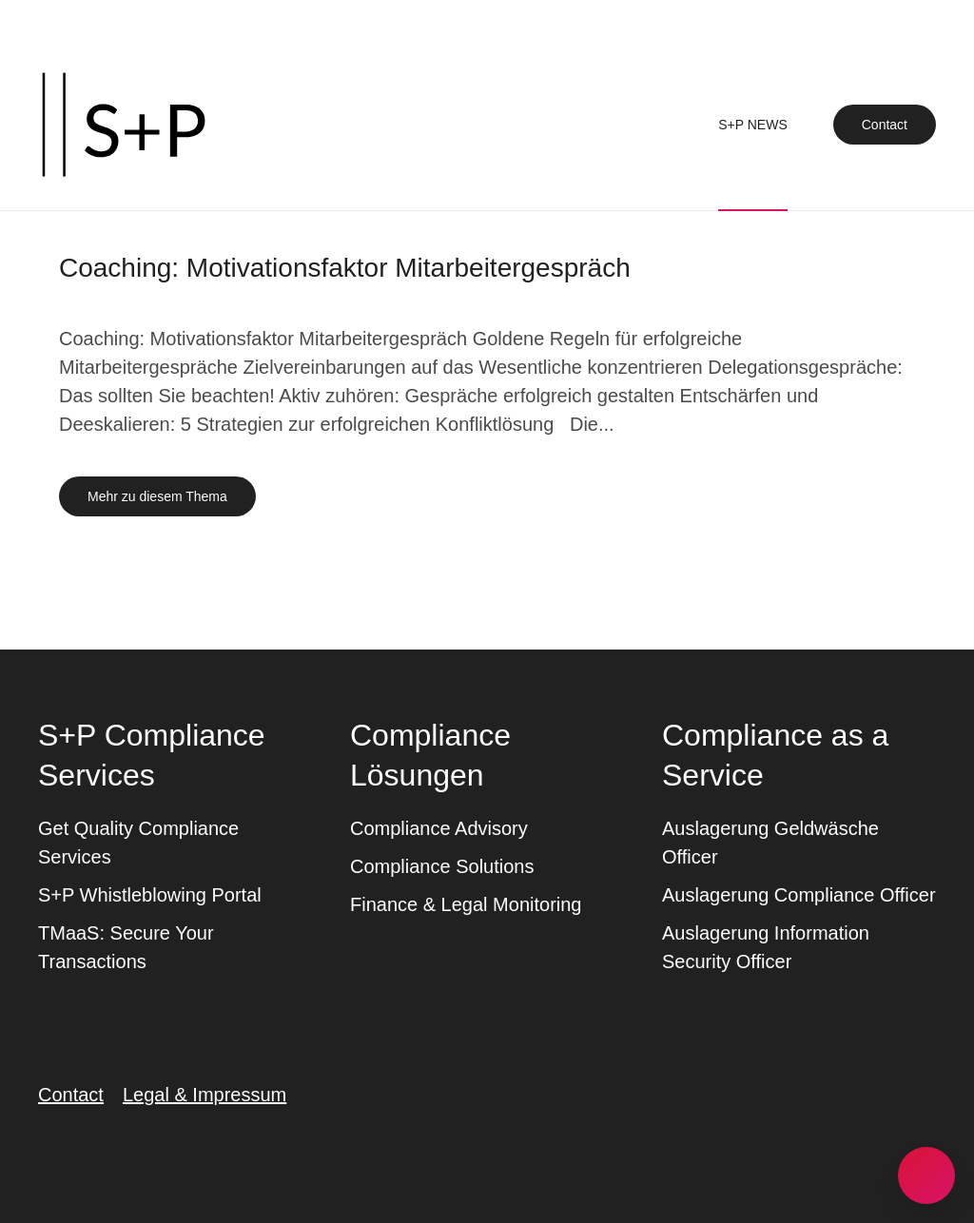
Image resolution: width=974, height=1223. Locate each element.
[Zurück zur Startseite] (123, 124)
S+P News (753, 124)
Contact (884, 124)
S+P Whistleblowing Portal (150, 894)
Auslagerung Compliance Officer (799, 894)
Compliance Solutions (442, 866)
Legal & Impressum (204, 1094)
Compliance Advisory (439, 828)
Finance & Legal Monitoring (465, 904)
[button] (926, 1175)
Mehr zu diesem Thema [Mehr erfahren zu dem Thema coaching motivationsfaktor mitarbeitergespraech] (157, 496)
